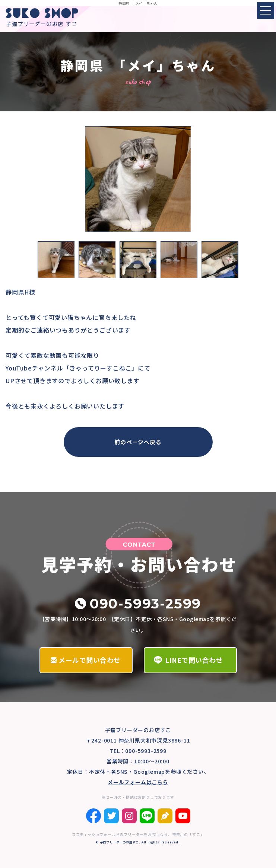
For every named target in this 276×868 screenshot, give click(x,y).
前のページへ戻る (137, 442)
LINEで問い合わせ (194, 660)
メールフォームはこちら (138, 782)
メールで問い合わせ (89, 660)
